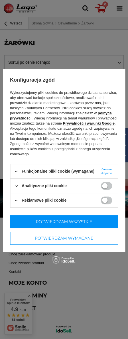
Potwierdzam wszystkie (64, 221)
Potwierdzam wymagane (64, 238)
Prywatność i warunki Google (89, 123)
